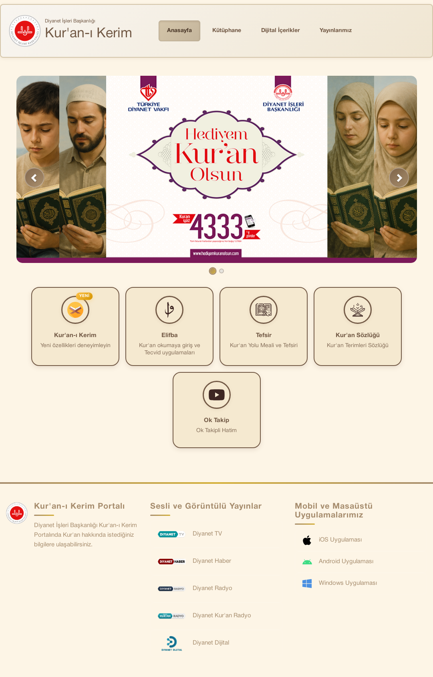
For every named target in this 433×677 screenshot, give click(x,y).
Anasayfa (179, 30)
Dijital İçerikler (280, 30)
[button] (34, 178)
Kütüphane (226, 30)
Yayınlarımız (336, 30)
